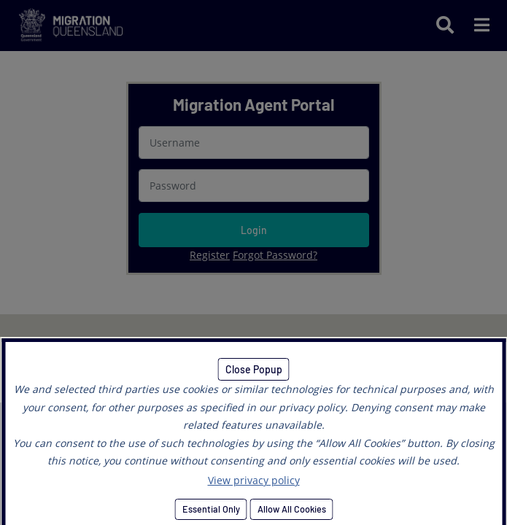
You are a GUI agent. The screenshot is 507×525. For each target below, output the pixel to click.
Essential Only (210, 509)
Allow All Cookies (291, 509)
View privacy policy (254, 480)
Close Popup (253, 369)
